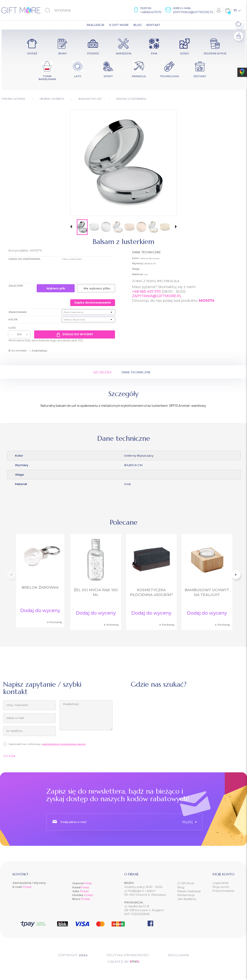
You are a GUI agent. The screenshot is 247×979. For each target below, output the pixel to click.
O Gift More (185, 883)
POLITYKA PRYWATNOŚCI (128, 955)
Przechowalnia (223, 891)
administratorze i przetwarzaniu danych (64, 744)
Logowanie (220, 883)
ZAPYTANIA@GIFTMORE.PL (157, 296)
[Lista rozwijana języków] (237, 10)
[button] (71, 227)
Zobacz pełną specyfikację (155, 281)
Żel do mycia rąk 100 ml (96, 592)
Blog (180, 887)
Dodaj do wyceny (74, 334)
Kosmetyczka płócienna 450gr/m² (151, 592)
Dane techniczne (136, 372)
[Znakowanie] (88, 312)
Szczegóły (102, 372)
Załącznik (15, 285)
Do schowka (17, 351)
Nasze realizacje (189, 891)
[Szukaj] (65, 10)
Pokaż (27, 887)
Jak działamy (186, 899)
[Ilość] (19, 334)
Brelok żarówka (40, 587)
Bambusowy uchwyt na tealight (207, 592)
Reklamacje (186, 895)
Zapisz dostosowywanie (92, 302)
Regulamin (178, 955)
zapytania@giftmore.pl (193, 12)
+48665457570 (151, 12)
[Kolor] (88, 319)
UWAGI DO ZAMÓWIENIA (24, 259)
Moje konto (220, 887)
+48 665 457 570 (146, 291)
